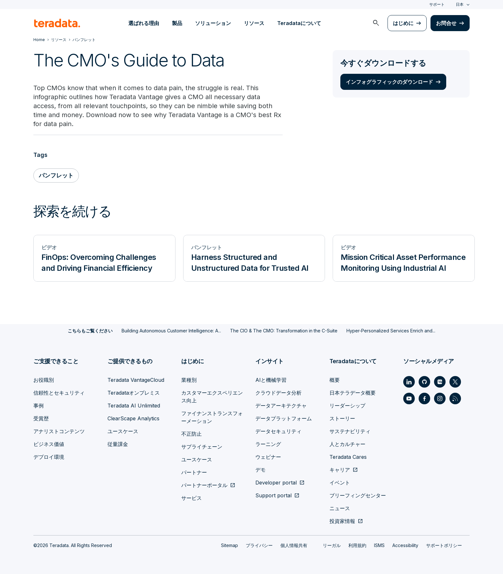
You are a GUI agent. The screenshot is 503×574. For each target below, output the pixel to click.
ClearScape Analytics (133, 418)
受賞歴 (41, 418)
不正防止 (191, 434)
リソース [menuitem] (254, 23)
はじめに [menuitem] (403, 23)
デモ (260, 470)
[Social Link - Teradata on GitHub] (424, 382)
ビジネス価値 (48, 444)
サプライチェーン (201, 446)
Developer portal (276, 482)
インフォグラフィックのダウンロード (389, 82)
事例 (38, 405)
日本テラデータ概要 (352, 393)
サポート (437, 4)
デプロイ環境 (48, 457)
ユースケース (122, 431)
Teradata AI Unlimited (133, 405)
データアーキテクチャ (281, 405)
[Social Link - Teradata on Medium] (440, 382)
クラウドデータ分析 (278, 393)
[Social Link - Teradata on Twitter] (455, 382)
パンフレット (56, 175)
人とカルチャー (347, 444)
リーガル (332, 545)
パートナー (194, 472)
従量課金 (117, 444)
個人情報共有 (293, 545)
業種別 (189, 380)
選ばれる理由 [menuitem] (143, 23)
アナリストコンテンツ (59, 431)
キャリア (339, 470)
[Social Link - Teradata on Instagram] (440, 398)
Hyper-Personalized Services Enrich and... (390, 330)
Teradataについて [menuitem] (299, 23)
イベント (339, 482)
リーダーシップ (347, 405)
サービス (191, 498)
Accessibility (405, 545)
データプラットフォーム (283, 418)
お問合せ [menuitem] (446, 23)
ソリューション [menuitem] (213, 23)
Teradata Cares (348, 457)
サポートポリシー (444, 545)
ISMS (379, 545)
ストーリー (342, 418)
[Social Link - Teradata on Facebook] (424, 398)
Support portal (273, 495)
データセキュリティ (278, 431)
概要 (334, 380)
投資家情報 (342, 521)
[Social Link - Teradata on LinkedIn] (409, 382)
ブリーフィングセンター (357, 495)
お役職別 (43, 380)
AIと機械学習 (270, 380)
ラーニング (268, 444)
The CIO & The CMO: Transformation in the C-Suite (283, 330)
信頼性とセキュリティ (59, 393)
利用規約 (357, 545)
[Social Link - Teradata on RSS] (455, 398)
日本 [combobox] (460, 4)
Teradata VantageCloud (135, 380)
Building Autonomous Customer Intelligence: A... (171, 330)
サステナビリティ (350, 431)
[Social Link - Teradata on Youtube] (409, 398)
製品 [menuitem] (177, 23)
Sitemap (229, 545)
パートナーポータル (204, 485)
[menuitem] (376, 23)
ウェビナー (268, 457)
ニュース (339, 508)
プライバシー (259, 545)
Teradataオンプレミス (133, 393)
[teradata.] (57, 23)
